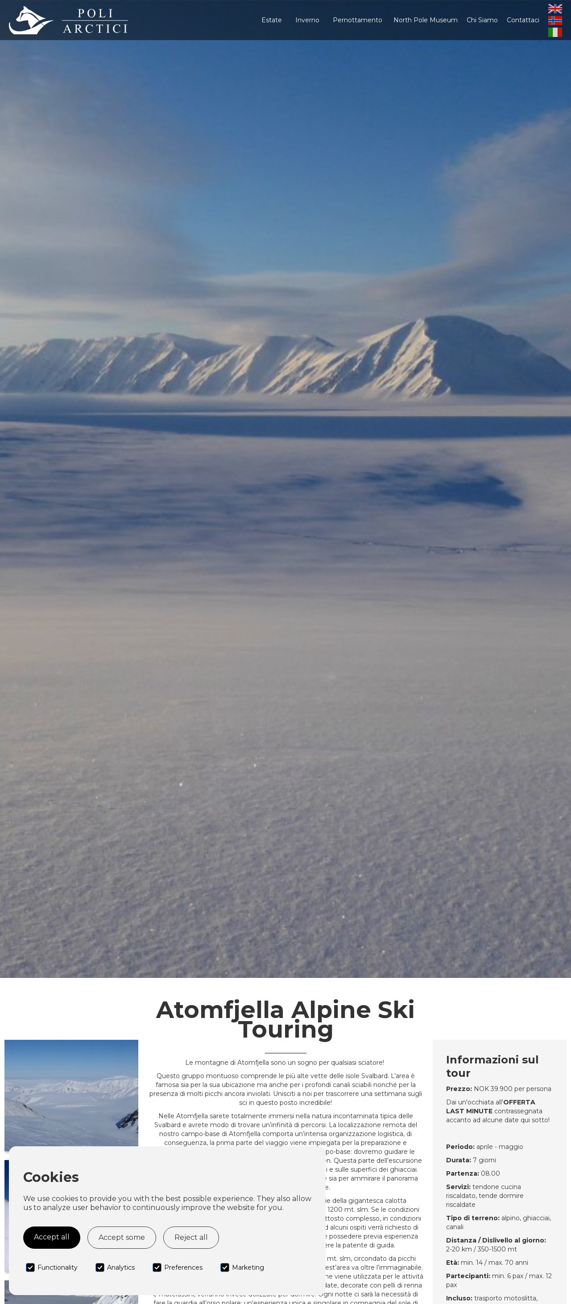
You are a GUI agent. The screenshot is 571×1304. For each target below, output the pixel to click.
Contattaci (523, 20)
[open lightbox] (71, 1095)
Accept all (52, 1237)
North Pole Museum (425, 20)
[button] (272, 20)
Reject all (191, 1237)
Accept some (122, 1237)
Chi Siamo (482, 20)
